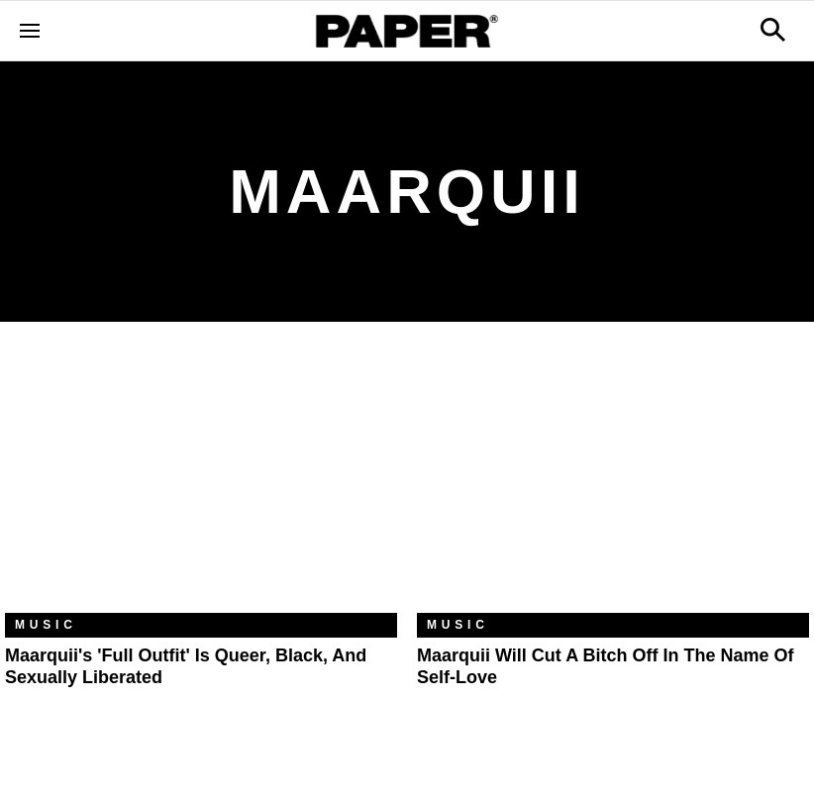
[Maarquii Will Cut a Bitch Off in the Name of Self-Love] (613, 482)
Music (46, 625)
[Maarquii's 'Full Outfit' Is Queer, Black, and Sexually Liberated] (201, 482)
